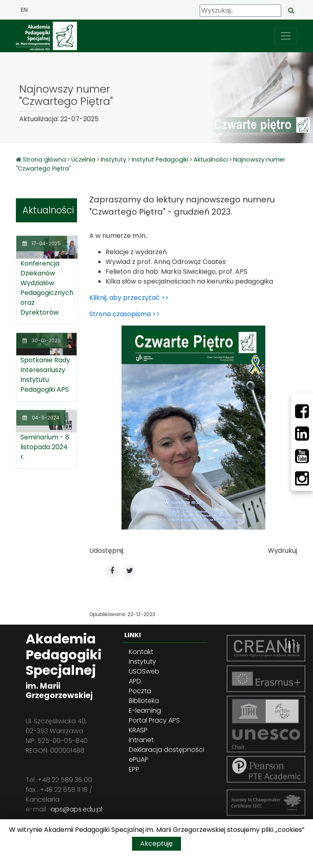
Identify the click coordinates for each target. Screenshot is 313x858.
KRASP (138, 730)
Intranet (141, 740)
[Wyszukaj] (240, 10)
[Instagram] (302, 478)
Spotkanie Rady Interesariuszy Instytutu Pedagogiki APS (45, 374)
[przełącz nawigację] (285, 36)
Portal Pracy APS (154, 720)
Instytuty (113, 159)
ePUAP (138, 759)
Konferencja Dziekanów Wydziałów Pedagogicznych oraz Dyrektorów (46, 288)
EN (24, 10)
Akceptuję (156, 843)
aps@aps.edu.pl (76, 809)
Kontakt (141, 651)
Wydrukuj (282, 550)
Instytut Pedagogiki (160, 159)
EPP (134, 769)
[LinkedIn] (302, 434)
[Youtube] (302, 456)
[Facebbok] (302, 411)
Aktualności (211, 159)
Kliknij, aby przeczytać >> (129, 297)
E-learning (145, 710)
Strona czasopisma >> (124, 314)
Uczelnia (83, 159)
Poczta (140, 691)
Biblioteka (144, 700)
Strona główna (45, 159)
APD (135, 681)
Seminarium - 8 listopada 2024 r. (44, 446)
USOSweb (144, 671)
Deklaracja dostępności (166, 749)
